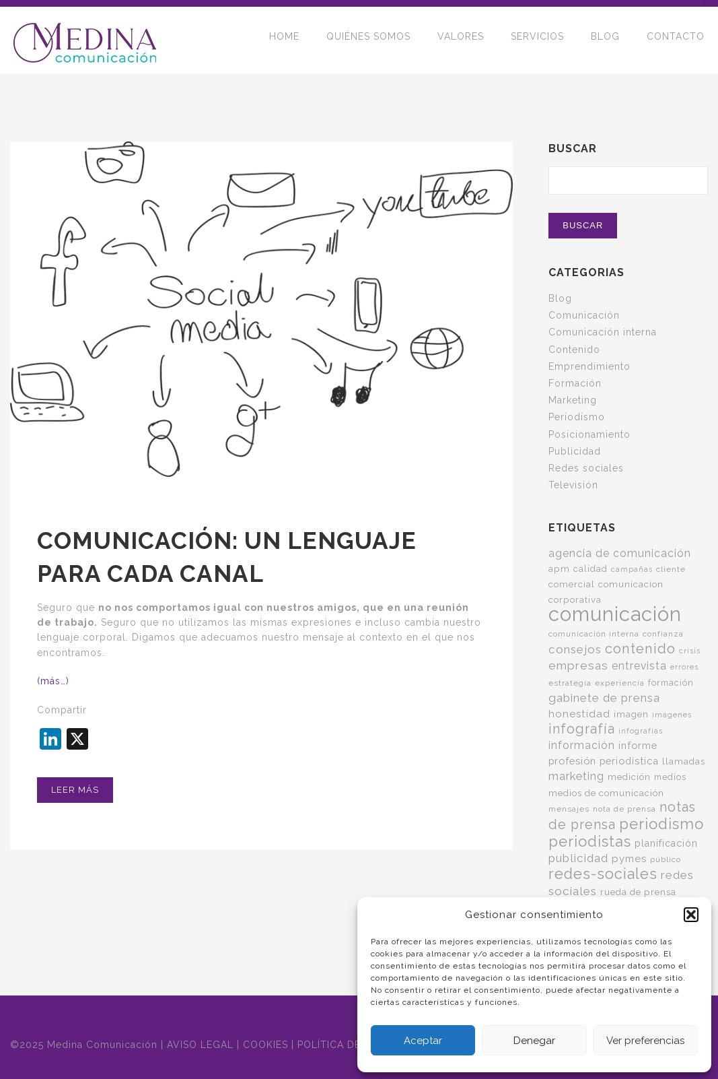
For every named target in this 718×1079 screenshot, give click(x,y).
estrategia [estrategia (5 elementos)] (569, 683)
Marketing (572, 400)
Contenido (574, 349)
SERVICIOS (537, 40)
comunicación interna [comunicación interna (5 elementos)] (593, 634)
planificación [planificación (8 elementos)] (666, 843)
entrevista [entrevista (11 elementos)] (639, 665)
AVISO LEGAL (200, 1044)
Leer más (75, 790)
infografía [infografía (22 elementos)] (581, 729)
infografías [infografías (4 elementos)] (640, 731)
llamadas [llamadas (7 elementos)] (683, 761)
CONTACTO (676, 40)
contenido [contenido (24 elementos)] (640, 649)
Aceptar (423, 1041)
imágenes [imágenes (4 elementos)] (672, 715)
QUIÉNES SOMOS (368, 40)
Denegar (534, 1041)
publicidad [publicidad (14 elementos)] (578, 858)
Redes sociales (586, 468)
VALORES (460, 40)
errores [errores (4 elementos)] (684, 667)
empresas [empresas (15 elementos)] (578, 665)
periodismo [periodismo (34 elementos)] (661, 823)
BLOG (605, 40)
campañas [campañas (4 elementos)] (632, 569)
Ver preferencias (645, 1041)
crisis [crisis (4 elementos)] (690, 651)
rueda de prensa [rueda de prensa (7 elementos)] (638, 891)
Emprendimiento (589, 366)
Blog (560, 298)
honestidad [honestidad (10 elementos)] (579, 714)
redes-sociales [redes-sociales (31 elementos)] (602, 873)
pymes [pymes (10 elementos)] (629, 859)
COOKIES (265, 1044)
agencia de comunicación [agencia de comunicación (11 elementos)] (619, 553)
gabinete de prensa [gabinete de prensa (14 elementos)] (604, 698)
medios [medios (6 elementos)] (670, 777)
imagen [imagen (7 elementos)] (631, 714)
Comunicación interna (602, 332)
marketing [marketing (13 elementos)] (576, 776)
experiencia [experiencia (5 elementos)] (620, 683)
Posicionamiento (589, 434)
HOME (284, 40)
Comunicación (584, 315)
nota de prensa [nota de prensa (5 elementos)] (624, 809)
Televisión (573, 485)
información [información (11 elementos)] (581, 745)
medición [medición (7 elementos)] (629, 776)
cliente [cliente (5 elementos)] (671, 569)
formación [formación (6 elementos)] (671, 683)
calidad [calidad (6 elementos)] (590, 569)
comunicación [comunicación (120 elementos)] (615, 614)
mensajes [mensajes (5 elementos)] (568, 809)
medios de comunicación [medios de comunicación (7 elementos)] (606, 792)
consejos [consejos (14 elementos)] (575, 649)
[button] (691, 914)
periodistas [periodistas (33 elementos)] (589, 841)
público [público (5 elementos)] (665, 859)
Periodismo (576, 417)
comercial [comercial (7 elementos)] (571, 584)
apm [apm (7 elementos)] (559, 568)
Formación (575, 383)
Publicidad (574, 451)
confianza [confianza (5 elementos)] (663, 634)
